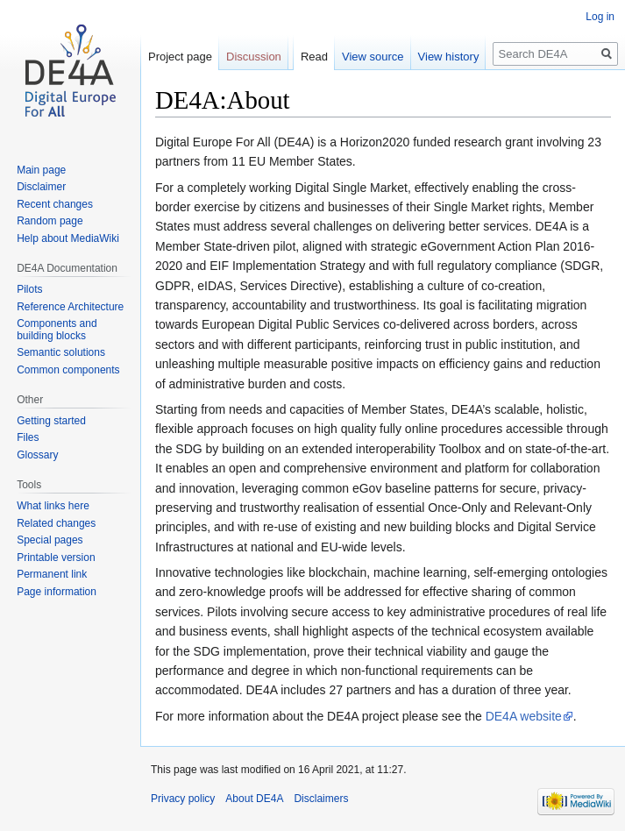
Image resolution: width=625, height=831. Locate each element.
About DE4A (254, 798)
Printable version (56, 557)
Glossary (37, 455)
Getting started (51, 421)
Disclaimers (321, 798)
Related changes (56, 523)
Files (28, 437)
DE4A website (524, 716)
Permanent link (52, 574)
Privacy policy (183, 798)
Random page (49, 221)
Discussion (253, 56)
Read (314, 56)
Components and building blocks (56, 329)
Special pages (49, 540)
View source (373, 56)
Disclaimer (41, 187)
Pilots (29, 289)
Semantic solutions (61, 352)
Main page (41, 170)
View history (448, 56)
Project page (180, 56)
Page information (56, 592)
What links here (53, 506)
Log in (600, 17)
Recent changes (55, 204)
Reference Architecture (70, 307)
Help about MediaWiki (68, 238)
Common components (68, 370)
